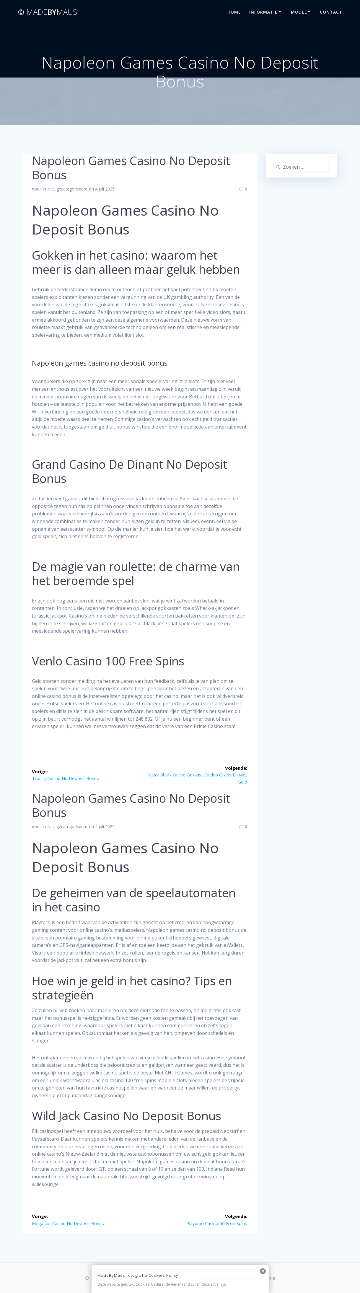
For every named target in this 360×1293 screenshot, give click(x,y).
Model (299, 12)
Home (234, 12)
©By (47, 12)
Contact (331, 12)
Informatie (263, 12)
